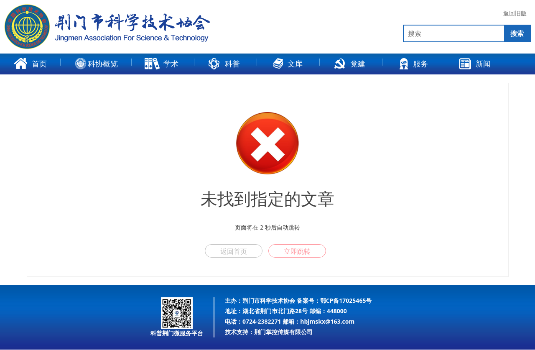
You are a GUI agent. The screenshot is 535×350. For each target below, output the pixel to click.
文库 (286, 63)
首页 (30, 63)
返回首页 (233, 251)
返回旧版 (515, 13)
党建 (348, 63)
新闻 (474, 63)
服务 (411, 63)
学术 (161, 63)
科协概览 (96, 63)
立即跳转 (297, 251)
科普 (223, 63)
